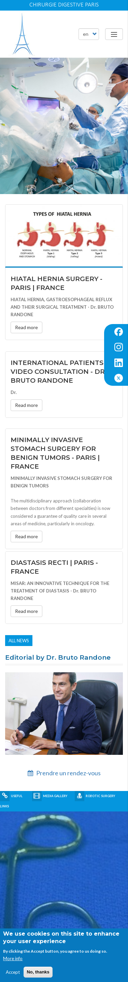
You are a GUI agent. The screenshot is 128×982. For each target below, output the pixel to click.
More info (13, 958)
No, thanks (38, 971)
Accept (13, 972)
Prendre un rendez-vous (64, 773)
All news (19, 640)
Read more (26, 327)
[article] (64, 126)
